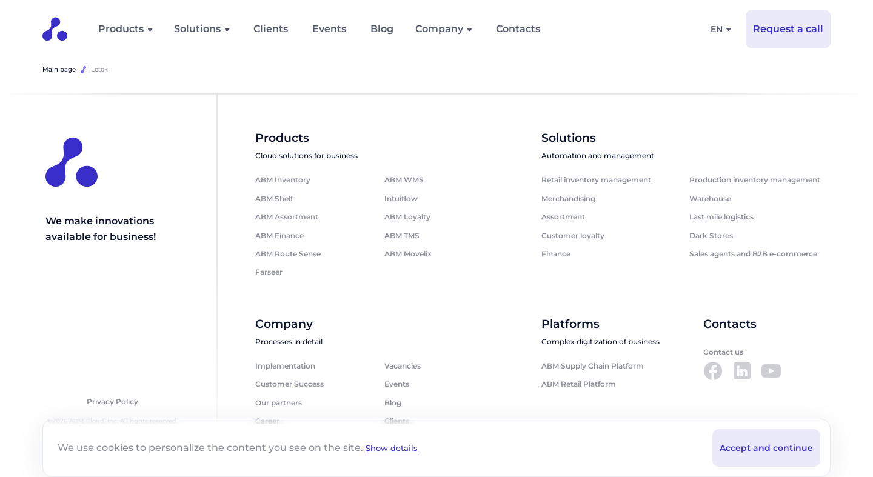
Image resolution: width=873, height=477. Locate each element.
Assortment (563, 217)
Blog (381, 29)
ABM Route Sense (288, 254)
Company (439, 29)
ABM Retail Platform (578, 385)
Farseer (269, 272)
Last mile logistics (721, 217)
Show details (394, 447)
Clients (270, 29)
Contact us (723, 353)
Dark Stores (711, 235)
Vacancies (402, 367)
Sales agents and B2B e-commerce (753, 254)
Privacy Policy (112, 403)
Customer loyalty (572, 235)
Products (121, 29)
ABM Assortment (286, 217)
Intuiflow (401, 199)
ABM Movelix (408, 254)
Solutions (197, 29)
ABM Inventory (282, 180)
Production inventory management (754, 180)
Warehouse (710, 199)
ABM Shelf (274, 199)
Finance (555, 254)
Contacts (518, 29)
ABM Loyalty (407, 217)
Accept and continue (766, 447)
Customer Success (289, 385)
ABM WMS (404, 180)
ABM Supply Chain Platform (592, 367)
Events (329, 29)
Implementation (285, 367)
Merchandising (568, 199)
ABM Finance (279, 235)
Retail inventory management (596, 180)
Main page (59, 69)
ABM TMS (402, 235)
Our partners (278, 404)
